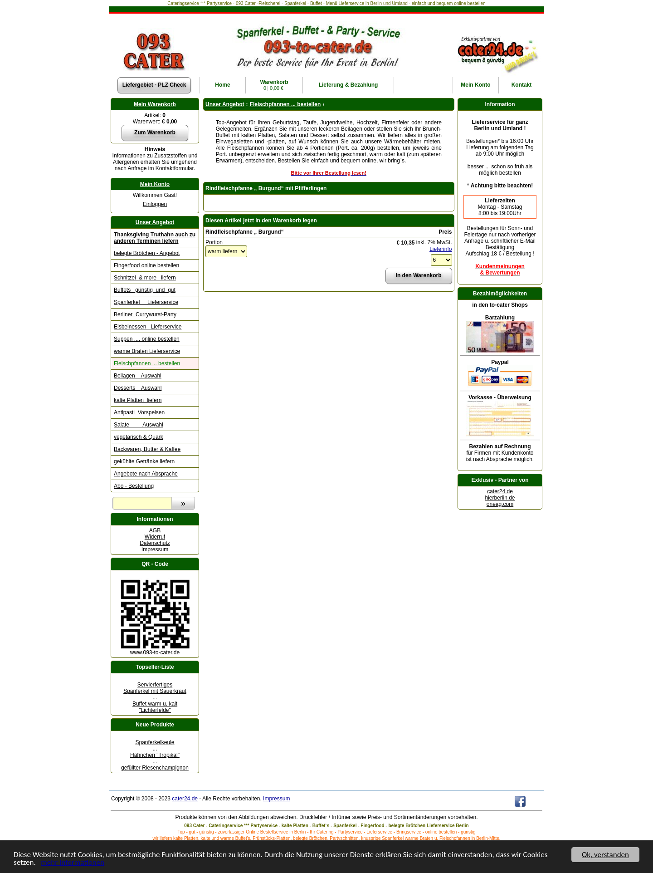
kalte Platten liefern (137, 400)
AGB (155, 530)
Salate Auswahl (138, 425)
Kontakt (522, 85)
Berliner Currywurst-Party (145, 314)
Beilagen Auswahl (137, 376)
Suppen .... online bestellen (147, 339)
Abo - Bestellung (134, 486)
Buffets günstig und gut (144, 290)
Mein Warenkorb (155, 104)
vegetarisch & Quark (138, 437)
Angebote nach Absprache (146, 474)
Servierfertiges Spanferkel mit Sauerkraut (154, 688)
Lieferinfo (440, 249)
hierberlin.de (500, 498)
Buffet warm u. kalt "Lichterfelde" (154, 707)
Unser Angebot (155, 222)
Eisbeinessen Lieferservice (147, 327)
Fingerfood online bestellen (146, 265)
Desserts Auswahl (137, 388)
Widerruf (155, 537)
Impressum (154, 549)
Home (222, 85)
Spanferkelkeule (154, 742)
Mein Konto (155, 184)
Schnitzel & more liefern (145, 278)
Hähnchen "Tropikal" (155, 755)
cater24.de (500, 491)
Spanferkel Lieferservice (146, 302)
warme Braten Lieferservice (147, 351)
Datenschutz (155, 543)
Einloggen (155, 204)
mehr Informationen (72, 863)
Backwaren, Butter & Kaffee (147, 449)
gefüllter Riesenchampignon (155, 768)
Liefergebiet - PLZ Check (154, 85)
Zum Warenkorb (154, 132)
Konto (475, 85)
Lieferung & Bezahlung (348, 85)
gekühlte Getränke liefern (144, 461)
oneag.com (500, 504)
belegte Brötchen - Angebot (147, 253)
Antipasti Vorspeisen (139, 412)
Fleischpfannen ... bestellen (147, 363)
